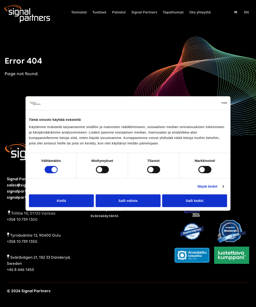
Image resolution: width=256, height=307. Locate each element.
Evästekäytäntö (104, 216)
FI (235, 12)
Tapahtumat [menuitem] (173, 12)
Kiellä (61, 201)
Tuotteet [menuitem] (99, 12)
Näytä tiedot (207, 186)
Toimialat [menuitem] (79, 12)
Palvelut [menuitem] (119, 12)
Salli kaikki (195, 201)
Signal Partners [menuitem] (144, 12)
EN (246, 12)
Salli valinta (128, 201)
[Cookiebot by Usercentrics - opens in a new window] (207, 103)
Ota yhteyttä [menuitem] (200, 12)
